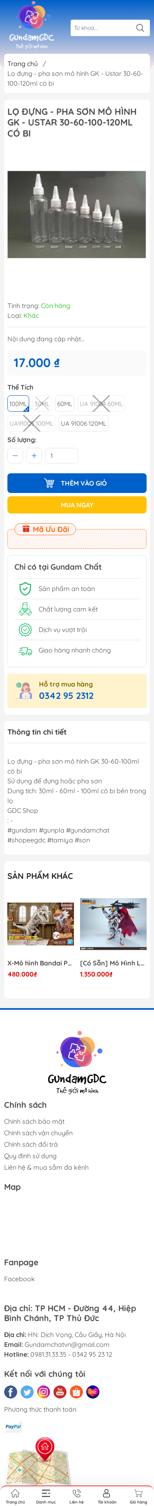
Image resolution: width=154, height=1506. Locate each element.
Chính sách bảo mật (34, 1121)
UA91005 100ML (31, 423)
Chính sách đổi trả (31, 1144)
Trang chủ (22, 63)
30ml (42, 404)
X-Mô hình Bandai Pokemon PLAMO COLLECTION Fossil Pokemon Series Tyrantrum (40, 963)
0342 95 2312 (66, 695)
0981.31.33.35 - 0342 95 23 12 (71, 1354)
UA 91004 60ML (101, 404)
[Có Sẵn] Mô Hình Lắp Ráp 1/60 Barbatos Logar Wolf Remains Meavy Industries (113, 963)
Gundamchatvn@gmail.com (67, 1344)
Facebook (19, 1279)
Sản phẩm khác (40, 876)
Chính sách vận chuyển (38, 1133)
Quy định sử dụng (30, 1156)
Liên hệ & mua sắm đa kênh (46, 1167)
